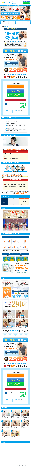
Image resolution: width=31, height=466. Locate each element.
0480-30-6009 (26, 1)
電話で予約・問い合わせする (15, 91)
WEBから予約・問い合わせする (15, 86)
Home (3, 26)
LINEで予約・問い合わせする (15, 96)
